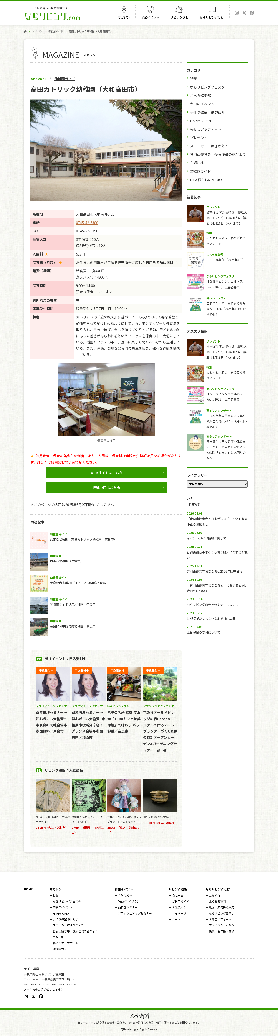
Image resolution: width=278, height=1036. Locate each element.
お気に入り (179, 907)
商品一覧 (177, 895)
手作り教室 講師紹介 (207, 112)
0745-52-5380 (87, 222)
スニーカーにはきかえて (209, 145)
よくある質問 (217, 901)
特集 (193, 78)
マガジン (124, 17)
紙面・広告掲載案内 (221, 907)
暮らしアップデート (205, 129)
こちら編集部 (200, 95)
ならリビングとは (212, 17)
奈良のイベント (202, 103)
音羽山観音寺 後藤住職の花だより (218, 154)
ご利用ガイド (180, 901)
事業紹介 (214, 895)
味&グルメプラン (129, 901)
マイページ (179, 913)
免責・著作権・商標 (221, 931)
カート (176, 919)
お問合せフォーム (220, 919)
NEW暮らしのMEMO (206, 179)
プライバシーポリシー (223, 925)
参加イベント (150, 17)
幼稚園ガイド (55, 31)
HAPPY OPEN (200, 120)
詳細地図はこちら (106, 487)
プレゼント (198, 137)
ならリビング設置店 (221, 913)
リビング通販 (179, 17)
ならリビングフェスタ (207, 87)
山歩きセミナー (128, 907)
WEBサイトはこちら (106, 472)
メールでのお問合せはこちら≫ (43, 989)
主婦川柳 (197, 162)
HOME (28, 889)
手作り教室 (125, 895)
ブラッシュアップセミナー (135, 913)
